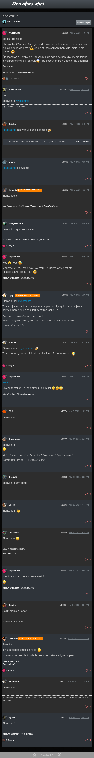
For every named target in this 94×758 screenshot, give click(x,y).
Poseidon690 (15, 89)
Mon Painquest (9, 553)
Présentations (14, 21)
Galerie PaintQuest (49, 206)
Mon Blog (7, 206)
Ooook (12, 505)
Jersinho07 (14, 681)
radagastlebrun (16, 223)
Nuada (12, 162)
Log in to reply (83, 22)
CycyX (12, 295)
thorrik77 (13, 477)
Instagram (35, 206)
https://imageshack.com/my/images (18, 734)
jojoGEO (13, 718)
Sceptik (12, 605)
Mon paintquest (82, 142)
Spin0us (12, 124)
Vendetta (13, 190)
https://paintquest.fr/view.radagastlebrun (31, 239)
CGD (11, 411)
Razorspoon (14, 439)
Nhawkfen (13, 639)
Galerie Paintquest (11, 661)
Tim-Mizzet (14, 533)
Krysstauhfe (14, 33)
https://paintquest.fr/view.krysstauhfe (18, 72)
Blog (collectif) (9, 664)
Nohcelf (12, 342)
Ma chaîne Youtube (21, 206)
